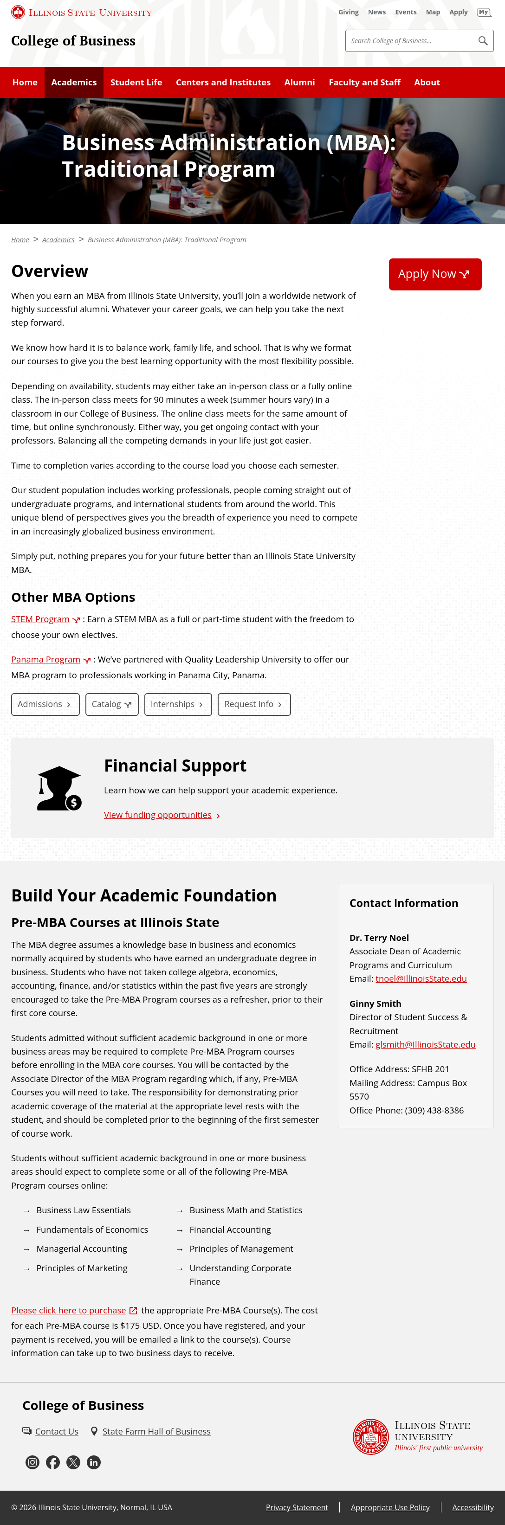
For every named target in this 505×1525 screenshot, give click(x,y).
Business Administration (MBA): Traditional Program (167, 239)
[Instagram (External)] (32, 1462)
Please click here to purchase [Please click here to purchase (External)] (68, 1310)
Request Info (248, 703)
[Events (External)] (406, 12)
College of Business (73, 40)
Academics (74, 82)
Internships (173, 703)
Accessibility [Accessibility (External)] (473, 1507)
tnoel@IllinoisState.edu (421, 978)
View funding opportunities (158, 814)
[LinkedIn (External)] (94, 1462)
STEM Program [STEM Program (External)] (40, 618)
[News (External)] (377, 12)
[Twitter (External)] (73, 1462)
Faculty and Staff (365, 82)
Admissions (40, 703)
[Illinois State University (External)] (81, 12)
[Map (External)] (433, 12)
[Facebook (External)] (53, 1462)
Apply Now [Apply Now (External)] (427, 273)
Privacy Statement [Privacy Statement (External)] (297, 1507)
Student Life (136, 82)
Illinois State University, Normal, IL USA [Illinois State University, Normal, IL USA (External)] (105, 1507)
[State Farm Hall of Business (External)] (150, 1431)
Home (25, 82)
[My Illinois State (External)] (484, 12)
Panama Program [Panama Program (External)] (45, 659)
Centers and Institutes (223, 82)
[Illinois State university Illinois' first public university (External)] (418, 1436)
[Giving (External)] (349, 12)
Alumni (300, 82)
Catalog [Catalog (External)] (106, 703)
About (427, 82)
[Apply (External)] (458, 12)
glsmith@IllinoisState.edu (426, 1044)
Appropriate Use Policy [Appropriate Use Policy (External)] (390, 1507)
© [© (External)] (14, 1507)
